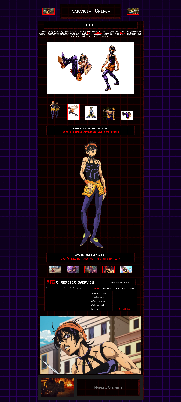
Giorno (122, 33)
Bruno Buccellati (94, 33)
